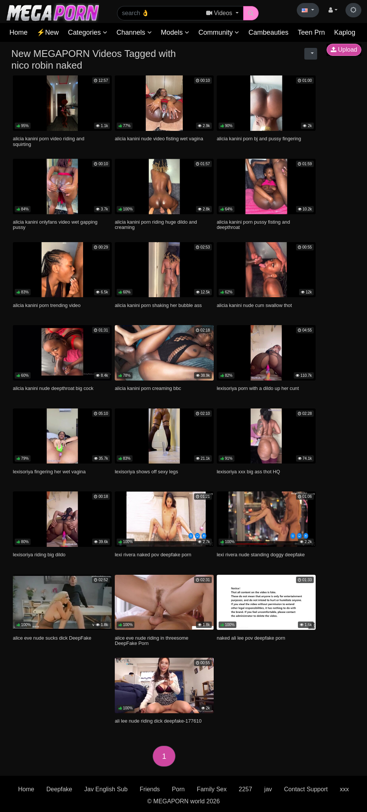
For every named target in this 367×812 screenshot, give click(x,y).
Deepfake (59, 789)
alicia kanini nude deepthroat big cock (53, 388)
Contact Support (306, 789)
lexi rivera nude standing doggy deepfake (261, 554)
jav (268, 789)
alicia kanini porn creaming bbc (148, 388)
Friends (150, 789)
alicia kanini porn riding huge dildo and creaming (156, 224)
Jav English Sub (106, 789)
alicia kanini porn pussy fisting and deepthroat (253, 224)
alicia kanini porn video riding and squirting (48, 141)
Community (218, 32)
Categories (87, 32)
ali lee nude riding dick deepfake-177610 (158, 721)
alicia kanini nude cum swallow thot (254, 305)
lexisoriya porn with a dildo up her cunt (258, 388)
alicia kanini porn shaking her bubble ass (158, 305)
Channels (133, 32)
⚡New (48, 32)
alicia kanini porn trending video (46, 305)
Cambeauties (268, 32)
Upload (344, 49)
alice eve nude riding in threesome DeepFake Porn (151, 640)
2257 (245, 789)
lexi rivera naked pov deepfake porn (153, 554)
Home (18, 32)
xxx (344, 789)
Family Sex (212, 789)
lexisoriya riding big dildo (39, 554)
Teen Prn (311, 32)
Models (175, 32)
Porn (178, 789)
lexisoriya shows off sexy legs (146, 471)
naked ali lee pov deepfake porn (251, 638)
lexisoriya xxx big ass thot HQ (248, 471)
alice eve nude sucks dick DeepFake (52, 638)
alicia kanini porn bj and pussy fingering (259, 138)
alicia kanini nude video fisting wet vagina (159, 138)
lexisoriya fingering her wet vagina (49, 471)
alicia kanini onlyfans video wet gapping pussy (55, 224)
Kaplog (344, 32)
